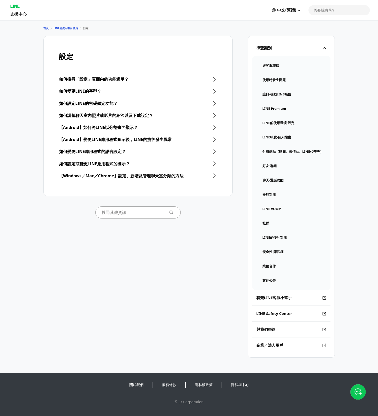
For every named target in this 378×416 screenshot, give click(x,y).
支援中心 (18, 14)
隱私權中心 (240, 384)
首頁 (46, 28)
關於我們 (136, 384)
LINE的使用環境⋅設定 (66, 28)
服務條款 (169, 384)
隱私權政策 (204, 384)
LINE (15, 6)
